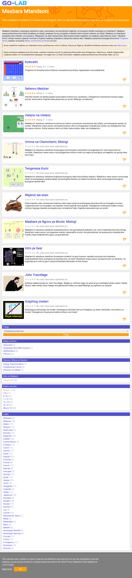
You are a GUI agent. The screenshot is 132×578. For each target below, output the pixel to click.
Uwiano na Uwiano (38, 115)
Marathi (6, 527)
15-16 (6, 405)
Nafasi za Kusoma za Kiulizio (37, 41)
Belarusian (8, 430)
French (6, 465)
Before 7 (7, 390)
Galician (6, 468)
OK (20, 569)
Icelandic (7, 489)
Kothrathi (31, 62)
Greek (6, 477)
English (6, 456)
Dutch (5, 453)
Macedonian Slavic (11, 516)
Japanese (7, 495)
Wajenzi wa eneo (36, 195)
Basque (6, 427)
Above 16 (7, 408)
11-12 (6, 399)
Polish (6, 539)
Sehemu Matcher (37, 88)
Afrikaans (7, 418)
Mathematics (9, 351)
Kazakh (6, 501)
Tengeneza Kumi (36, 168)
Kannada (7, 498)
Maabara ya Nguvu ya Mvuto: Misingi (50, 222)
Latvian (6, 513)
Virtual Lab (8, 380)
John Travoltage (36, 275)
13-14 (6, 402)
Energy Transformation (13, 364)
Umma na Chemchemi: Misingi (46, 142)
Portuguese (8, 542)
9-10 (5, 396)
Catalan (6, 439)
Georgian (7, 471)
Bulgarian (7, 436)
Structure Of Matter (11, 370)
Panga (66, 334)
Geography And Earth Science (16, 348)
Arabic (6, 424)
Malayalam (8, 521)
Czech (6, 448)
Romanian (7, 545)
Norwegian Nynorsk (12, 533)
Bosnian (6, 433)
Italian (6, 492)
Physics (7, 354)
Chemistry (7, 345)
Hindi (5, 483)
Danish (6, 450)
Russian (6, 548)
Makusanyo (122, 45)
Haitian (6, 480)
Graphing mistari (36, 301)
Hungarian (7, 486)
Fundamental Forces (12, 367)
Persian (6, 536)
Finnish (6, 462)
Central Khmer (9, 442)
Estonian (7, 459)
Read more (7, 569)
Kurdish (6, 507)
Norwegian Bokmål (11, 530)
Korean (6, 504)
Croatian (7, 445)
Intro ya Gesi (33, 248)
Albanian (7, 421)
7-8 (4, 393)
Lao (5, 510)
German (6, 474)
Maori (5, 524)
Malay (6, 518)
